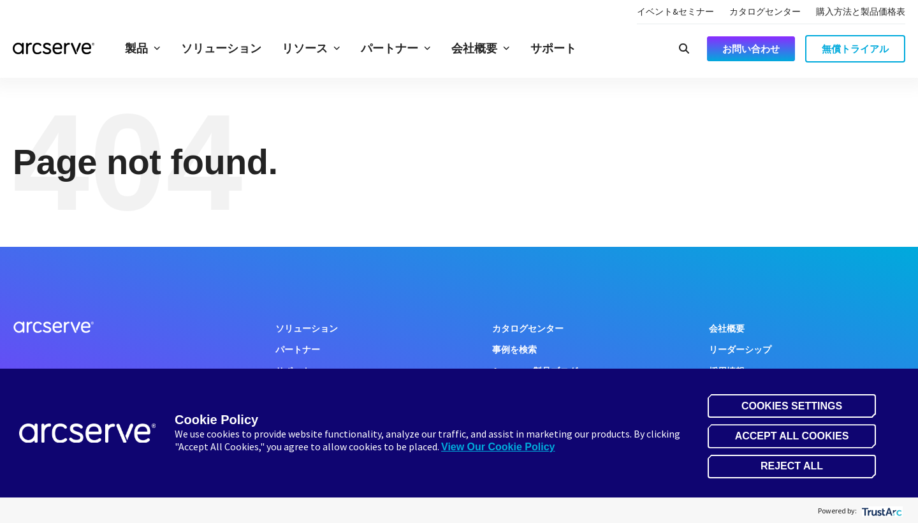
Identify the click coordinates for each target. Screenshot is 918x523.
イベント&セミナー (675, 11)
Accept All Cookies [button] (792, 436)
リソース (311, 48)
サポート (553, 48)
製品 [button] (143, 48)
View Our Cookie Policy (498, 446)
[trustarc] (881, 510)
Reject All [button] (792, 465)
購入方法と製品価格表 (860, 11)
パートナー (396, 48)
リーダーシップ (740, 349)
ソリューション (221, 48)
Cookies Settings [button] (791, 406)
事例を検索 (514, 349)
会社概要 (480, 48)
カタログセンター (765, 11)
